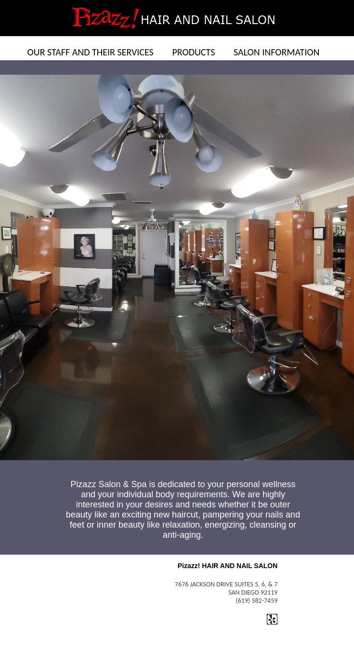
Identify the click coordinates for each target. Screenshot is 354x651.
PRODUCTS (193, 52)
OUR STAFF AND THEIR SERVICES (90, 52)
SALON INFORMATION (276, 52)
